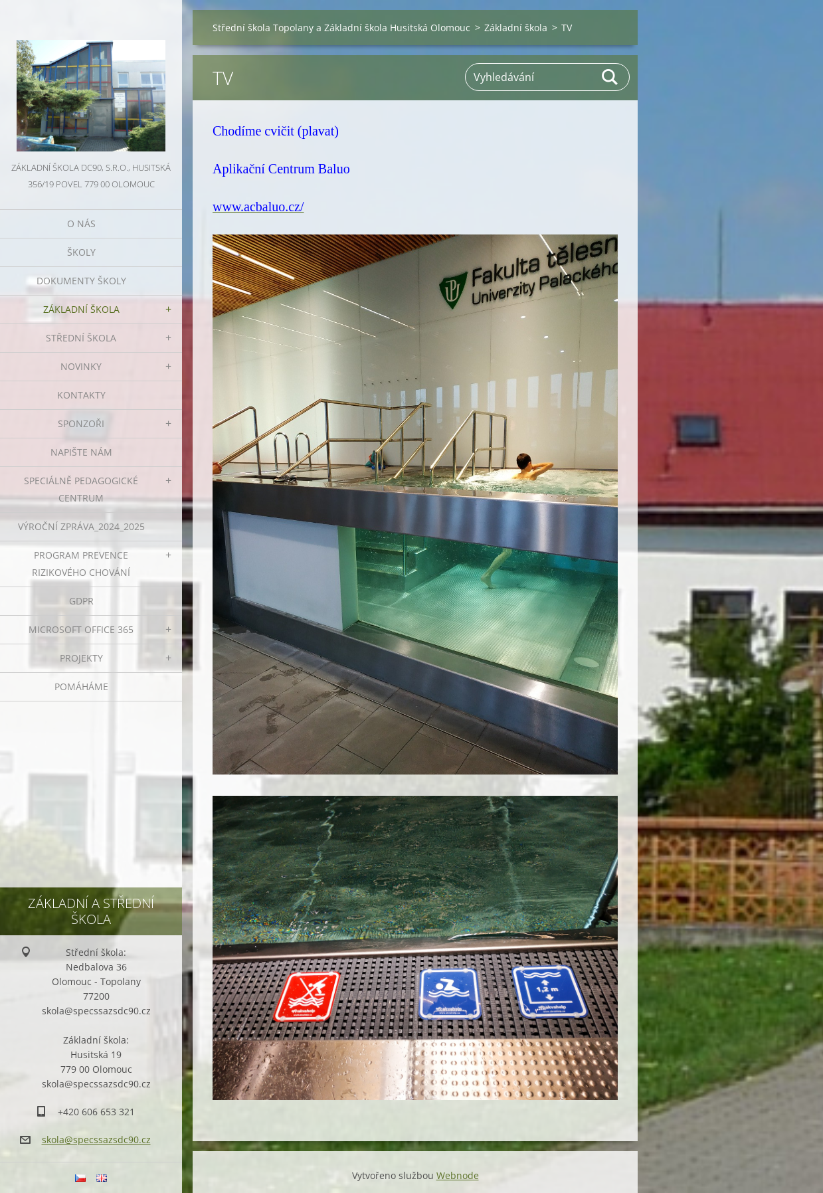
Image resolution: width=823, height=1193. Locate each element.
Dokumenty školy (81, 280)
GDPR (81, 601)
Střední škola (81, 337)
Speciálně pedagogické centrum (81, 489)
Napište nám (81, 452)
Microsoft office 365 (81, 629)
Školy (81, 252)
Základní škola (81, 309)
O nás (81, 223)
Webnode (457, 1175)
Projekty (81, 658)
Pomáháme (81, 686)
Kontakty (81, 395)
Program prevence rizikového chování (81, 564)
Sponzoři (81, 423)
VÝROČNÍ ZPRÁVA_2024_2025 (81, 526)
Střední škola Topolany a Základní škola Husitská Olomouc (341, 27)
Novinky (81, 366)
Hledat (610, 77)
